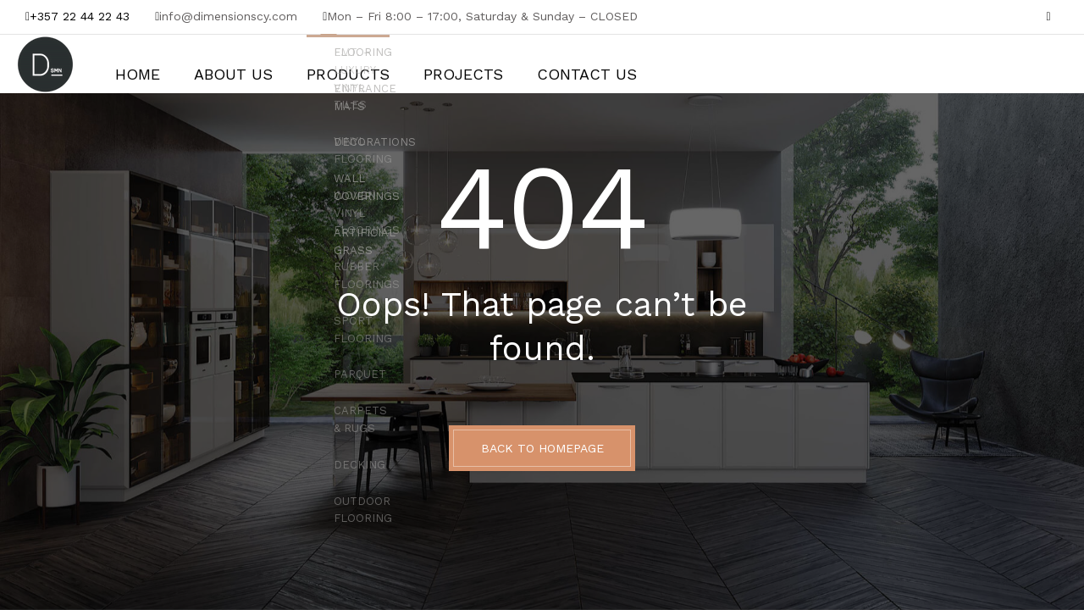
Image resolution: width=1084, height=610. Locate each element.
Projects (406, 64)
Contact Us (508, 64)
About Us (214, 64)
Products (309, 64)
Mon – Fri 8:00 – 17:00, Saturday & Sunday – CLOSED (482, 16)
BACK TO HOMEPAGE (542, 448)
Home (132, 64)
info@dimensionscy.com (228, 16)
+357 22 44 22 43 (80, 16)
